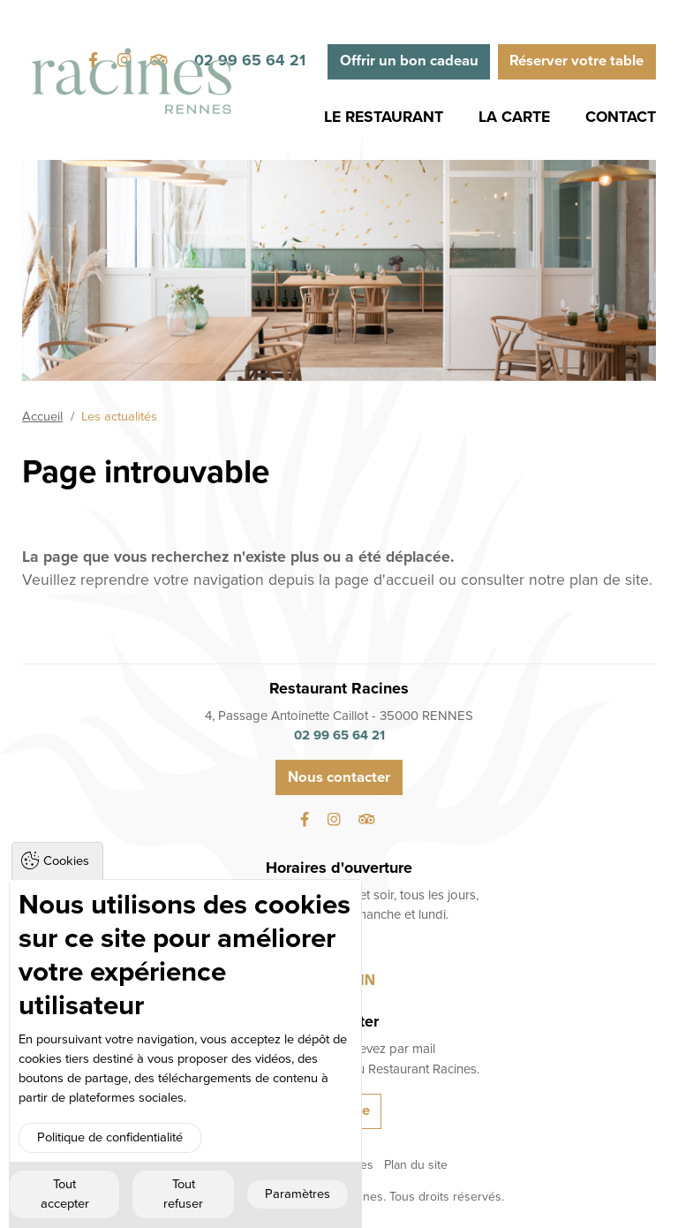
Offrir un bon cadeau (409, 61)
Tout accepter (65, 1194)
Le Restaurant (383, 117)
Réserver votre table (576, 61)
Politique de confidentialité (110, 1137)
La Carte (514, 117)
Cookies (66, 860)
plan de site (609, 580)
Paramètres (297, 1193)
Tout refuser (183, 1194)
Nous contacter (339, 777)
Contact (620, 117)
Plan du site (416, 1164)
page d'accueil (384, 580)
